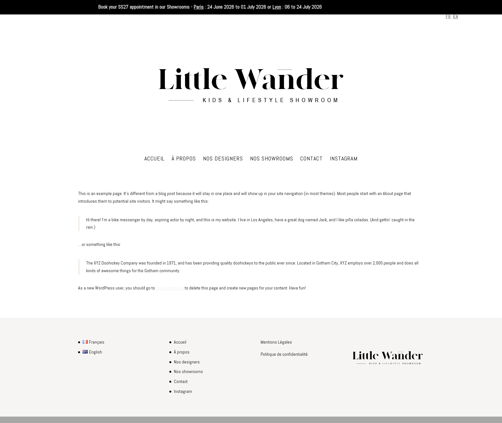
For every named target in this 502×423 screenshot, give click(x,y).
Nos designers (223, 159)
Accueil (154, 159)
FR (448, 17)
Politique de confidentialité (284, 354)
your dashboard (170, 288)
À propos (184, 159)
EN (455, 17)
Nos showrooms (271, 159)
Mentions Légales (276, 342)
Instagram (344, 159)
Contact (311, 159)
